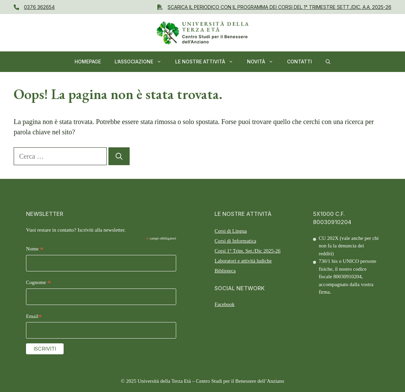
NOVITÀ (263, 61)
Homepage (88, 61)
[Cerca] (119, 156)
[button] (328, 61)
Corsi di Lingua (230, 231)
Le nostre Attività (207, 61)
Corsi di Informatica (235, 241)
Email (34, 317)
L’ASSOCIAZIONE (141, 61)
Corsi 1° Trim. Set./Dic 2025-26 (247, 251)
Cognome (38, 283)
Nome (35, 249)
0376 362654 (39, 7)
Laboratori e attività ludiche (243, 261)
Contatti (299, 61)
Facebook (224, 304)
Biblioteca (225, 270)
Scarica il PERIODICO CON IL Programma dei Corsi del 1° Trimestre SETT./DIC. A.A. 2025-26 (279, 7)
